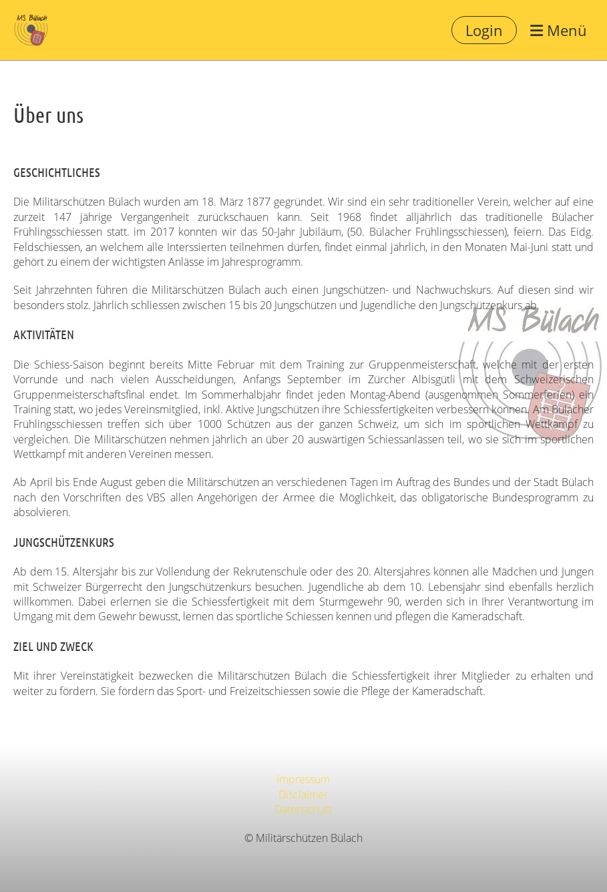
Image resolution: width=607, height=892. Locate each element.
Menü (558, 30)
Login (484, 30)
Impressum (303, 779)
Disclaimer (303, 794)
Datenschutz (303, 809)
